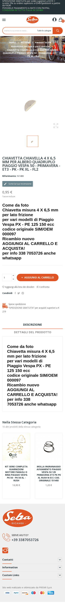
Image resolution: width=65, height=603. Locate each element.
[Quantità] (7, 277)
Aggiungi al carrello (39, 277)
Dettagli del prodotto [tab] (32, 332)
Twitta (19, 293)
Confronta (43, 287)
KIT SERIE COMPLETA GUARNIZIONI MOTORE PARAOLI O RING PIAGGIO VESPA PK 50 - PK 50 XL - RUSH (16, 473)
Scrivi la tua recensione (17, 184)
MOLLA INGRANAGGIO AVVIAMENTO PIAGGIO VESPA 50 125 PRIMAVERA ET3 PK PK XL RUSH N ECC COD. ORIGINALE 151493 (49, 473)
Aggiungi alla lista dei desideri (18, 286)
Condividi (15, 293)
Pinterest (23, 293)
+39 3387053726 (25, 539)
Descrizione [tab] (32, 324)
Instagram (5, 550)
